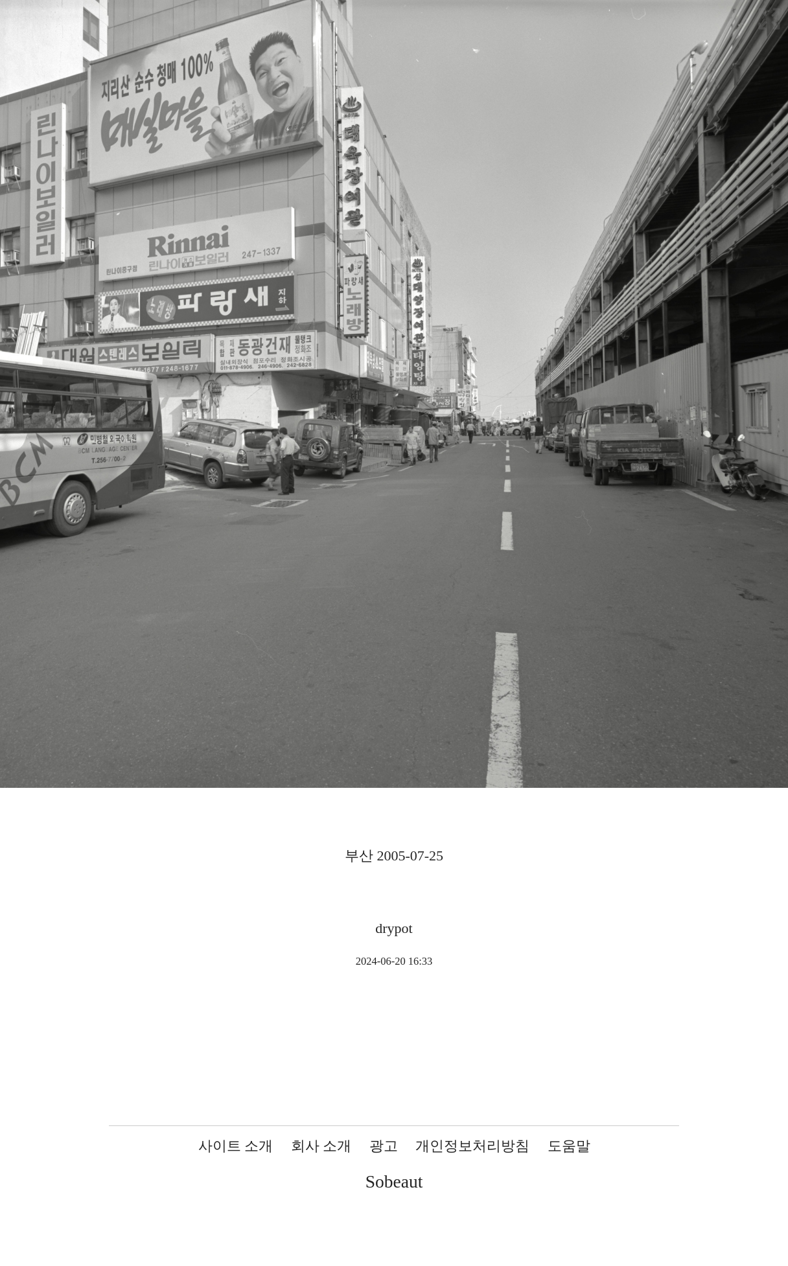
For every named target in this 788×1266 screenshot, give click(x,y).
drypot (393, 928)
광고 (383, 1146)
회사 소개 (321, 1146)
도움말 (569, 1146)
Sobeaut (394, 1181)
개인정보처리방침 (472, 1146)
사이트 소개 (235, 1146)
